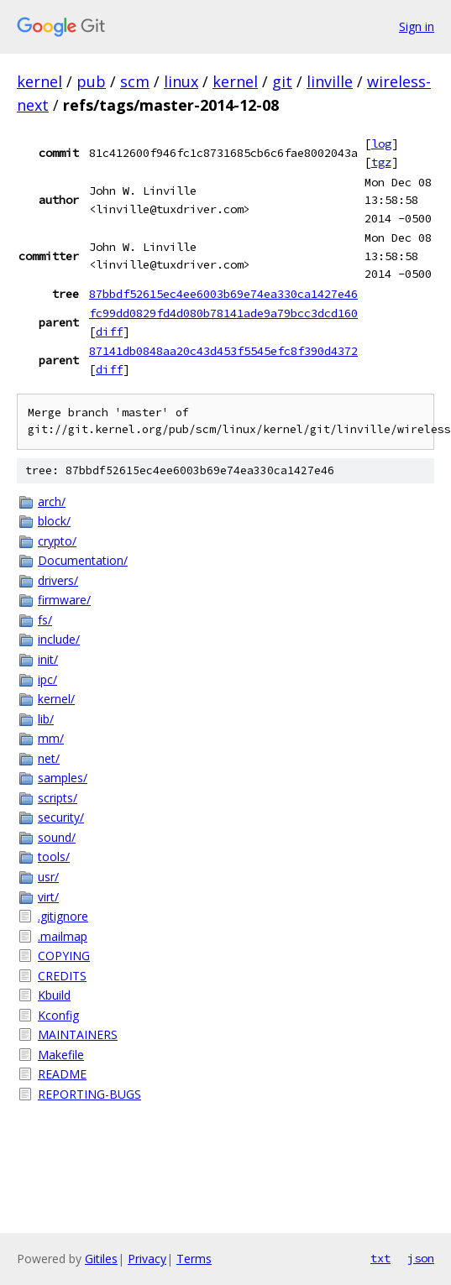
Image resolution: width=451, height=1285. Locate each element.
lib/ (46, 719)
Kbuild (54, 995)
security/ (61, 817)
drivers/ (58, 580)
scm (134, 81)
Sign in (416, 26)
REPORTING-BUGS (89, 1094)
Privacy (147, 1259)
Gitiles (101, 1259)
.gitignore (63, 916)
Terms (194, 1259)
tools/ (54, 857)
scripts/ (57, 798)
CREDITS (62, 976)
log (381, 143)
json (420, 1258)
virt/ (48, 897)
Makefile (61, 1055)
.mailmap (62, 936)
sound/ (57, 837)
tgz (381, 162)
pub (91, 81)
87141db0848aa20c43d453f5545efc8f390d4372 (223, 350)
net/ (49, 758)
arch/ (52, 501)
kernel (39, 81)
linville (330, 81)
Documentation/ (83, 560)
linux (181, 81)
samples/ (62, 778)
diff (109, 331)
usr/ (48, 877)
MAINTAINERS (78, 1034)
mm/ (51, 738)
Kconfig (58, 1015)
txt (380, 1258)
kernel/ (56, 699)
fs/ (45, 620)
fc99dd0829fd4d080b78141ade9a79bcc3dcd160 (223, 313)
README (62, 1074)
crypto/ (57, 541)
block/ (54, 521)
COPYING (64, 956)
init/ (48, 659)
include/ (59, 639)
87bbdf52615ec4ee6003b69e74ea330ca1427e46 (223, 293)
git (282, 81)
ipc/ (47, 679)
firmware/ (64, 600)
